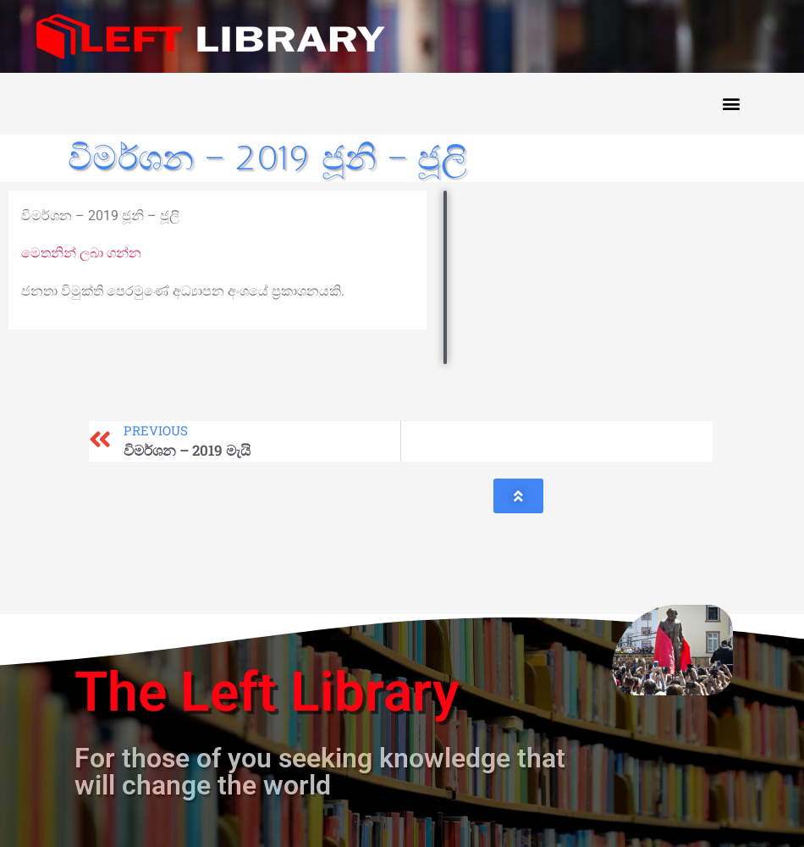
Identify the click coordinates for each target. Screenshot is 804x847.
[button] (731, 104)
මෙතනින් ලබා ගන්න (81, 253)
